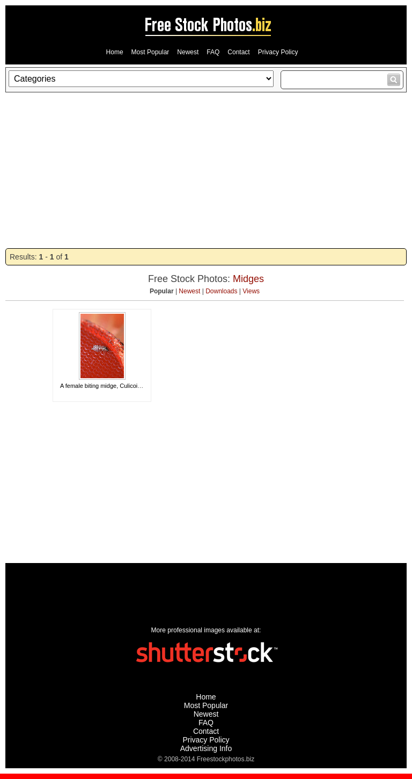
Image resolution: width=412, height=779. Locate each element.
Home (114, 52)
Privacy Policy (278, 52)
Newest (187, 52)
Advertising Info (206, 748)
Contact (238, 52)
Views (251, 291)
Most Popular (150, 52)
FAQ (213, 52)
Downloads (221, 291)
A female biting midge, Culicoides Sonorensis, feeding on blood (142, 386)
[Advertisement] (206, 170)
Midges (248, 278)
